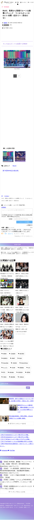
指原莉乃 (4, 358)
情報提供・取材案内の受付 (6, 505)
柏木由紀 (11, 372)
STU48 (12, 367)
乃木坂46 (12, 353)
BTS (3, 372)
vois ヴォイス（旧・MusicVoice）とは (23, 505)
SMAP (12, 358)
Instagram (3, 450)
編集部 (5, 22)
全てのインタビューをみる (17, 423)
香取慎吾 (21, 367)
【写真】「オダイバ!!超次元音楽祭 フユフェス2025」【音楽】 (16, 476)
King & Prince (24, 363)
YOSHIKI (14, 363)
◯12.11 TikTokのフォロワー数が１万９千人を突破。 (15, 439)
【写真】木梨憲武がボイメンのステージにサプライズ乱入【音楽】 (16, 487)
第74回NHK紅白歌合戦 (10, 171)
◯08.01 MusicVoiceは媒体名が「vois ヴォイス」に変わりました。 (17, 445)
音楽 (17, 2)
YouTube (11, 450)
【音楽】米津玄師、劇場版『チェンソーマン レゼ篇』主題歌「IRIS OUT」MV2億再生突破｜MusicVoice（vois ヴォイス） (16, 464)
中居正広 (21, 377)
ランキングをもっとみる (17, 492)
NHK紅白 (6, 196)
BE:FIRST (21, 353)
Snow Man (5, 363)
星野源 (27, 372)
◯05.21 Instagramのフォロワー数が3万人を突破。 (15, 434)
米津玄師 (19, 372)
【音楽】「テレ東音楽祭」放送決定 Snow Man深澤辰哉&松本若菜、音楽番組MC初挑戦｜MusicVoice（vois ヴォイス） (15, 471)
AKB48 (4, 353)
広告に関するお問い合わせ (6, 507)
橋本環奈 (12, 377)
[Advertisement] (17, 36)
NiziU (14, 166)
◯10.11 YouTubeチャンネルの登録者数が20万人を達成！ (16, 441)
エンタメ (23, 2)
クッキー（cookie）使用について (22, 507)
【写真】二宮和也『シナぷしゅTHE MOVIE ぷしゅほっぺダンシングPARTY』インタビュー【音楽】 (16, 482)
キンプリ (4, 367)
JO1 (28, 367)
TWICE (4, 377)
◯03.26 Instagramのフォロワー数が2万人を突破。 (15, 437)
